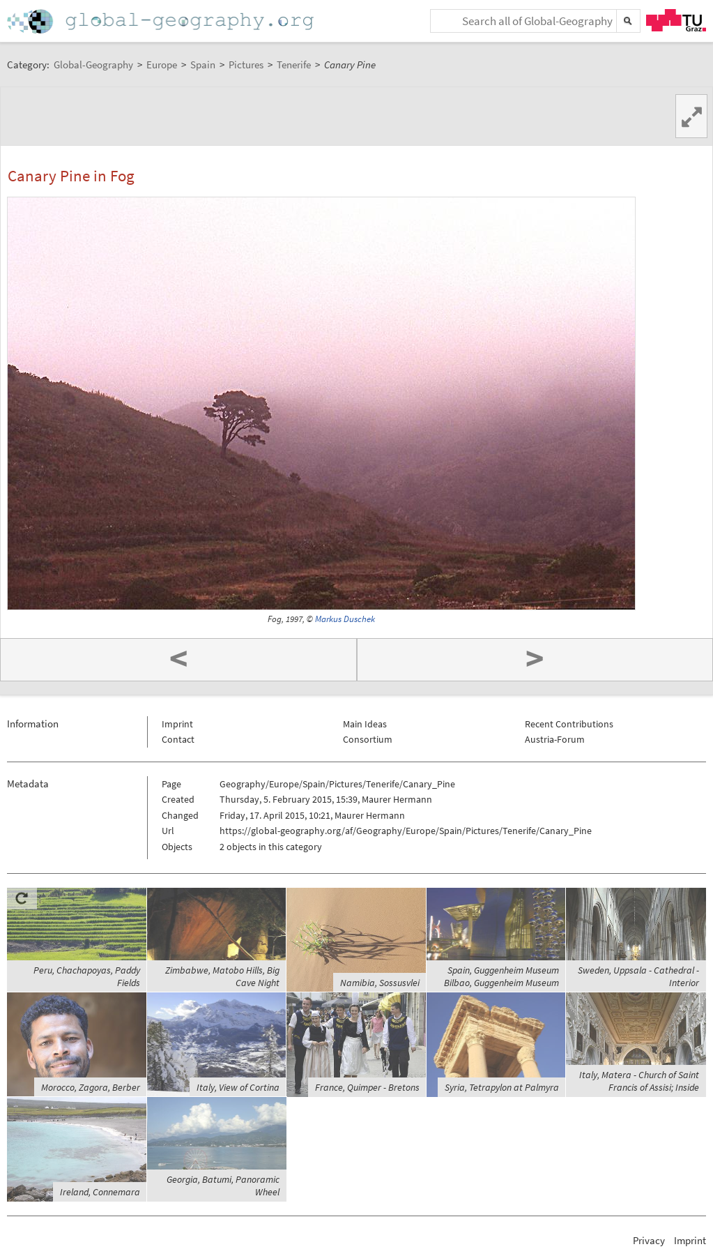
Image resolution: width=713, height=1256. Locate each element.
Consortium (367, 739)
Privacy (649, 1240)
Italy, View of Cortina (238, 1087)
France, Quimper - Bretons (367, 1087)
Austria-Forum (555, 739)
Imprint (177, 724)
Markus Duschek (345, 619)
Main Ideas (365, 724)
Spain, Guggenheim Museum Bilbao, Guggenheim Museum (501, 976)
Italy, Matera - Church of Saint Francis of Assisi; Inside (639, 1081)
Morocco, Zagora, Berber (90, 1087)
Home (161, 21)
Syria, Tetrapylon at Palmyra (502, 1087)
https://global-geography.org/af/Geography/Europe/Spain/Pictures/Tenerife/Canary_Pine (406, 830)
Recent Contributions (569, 724)
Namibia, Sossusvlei (380, 982)
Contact (178, 739)
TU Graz (676, 20)
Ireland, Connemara (100, 1192)
